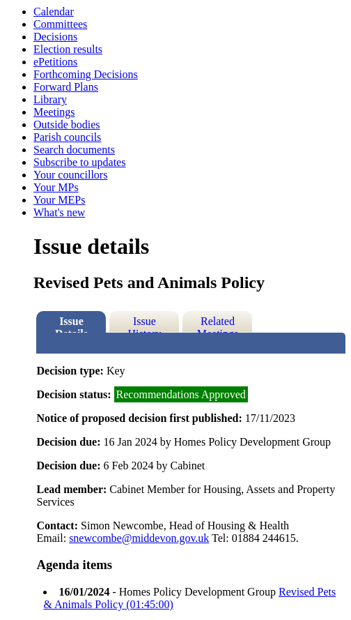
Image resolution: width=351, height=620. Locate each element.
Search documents (74, 150)
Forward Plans (65, 87)
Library (50, 99)
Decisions (55, 37)
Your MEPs (59, 200)
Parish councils (67, 137)
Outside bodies (66, 124)
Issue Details (71, 324)
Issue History (144, 324)
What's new (59, 212)
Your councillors (70, 175)
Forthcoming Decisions (85, 74)
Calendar (53, 11)
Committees (60, 24)
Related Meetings (218, 324)
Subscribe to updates (79, 162)
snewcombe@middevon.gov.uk (139, 538)
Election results (67, 49)
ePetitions (55, 62)
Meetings (54, 112)
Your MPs (56, 187)
